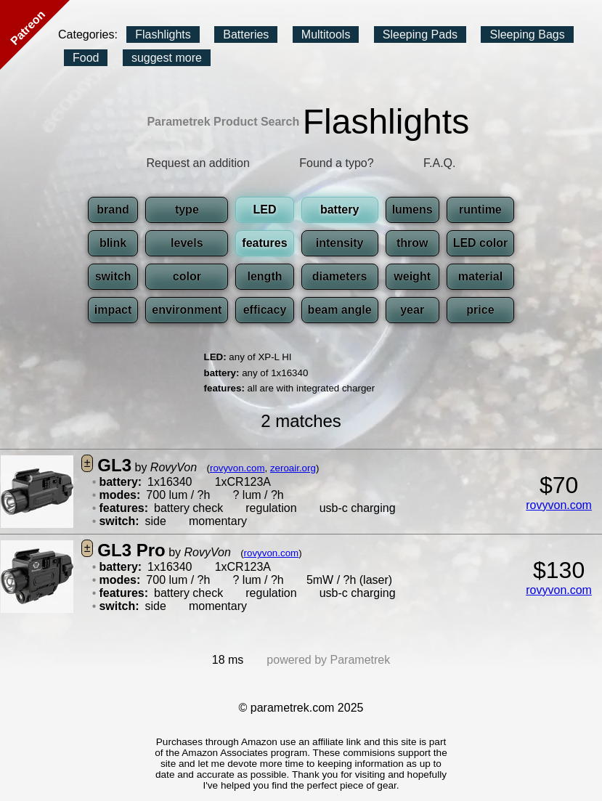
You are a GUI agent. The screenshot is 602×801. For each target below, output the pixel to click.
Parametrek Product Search (223, 121)
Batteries (246, 34)
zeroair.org (293, 468)
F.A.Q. (439, 163)
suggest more (166, 58)
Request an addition (198, 163)
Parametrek (360, 660)
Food (86, 58)
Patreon (27, 27)
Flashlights (162, 34)
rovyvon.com (237, 468)
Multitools (326, 34)
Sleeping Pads (420, 34)
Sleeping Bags (526, 34)
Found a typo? (336, 163)
